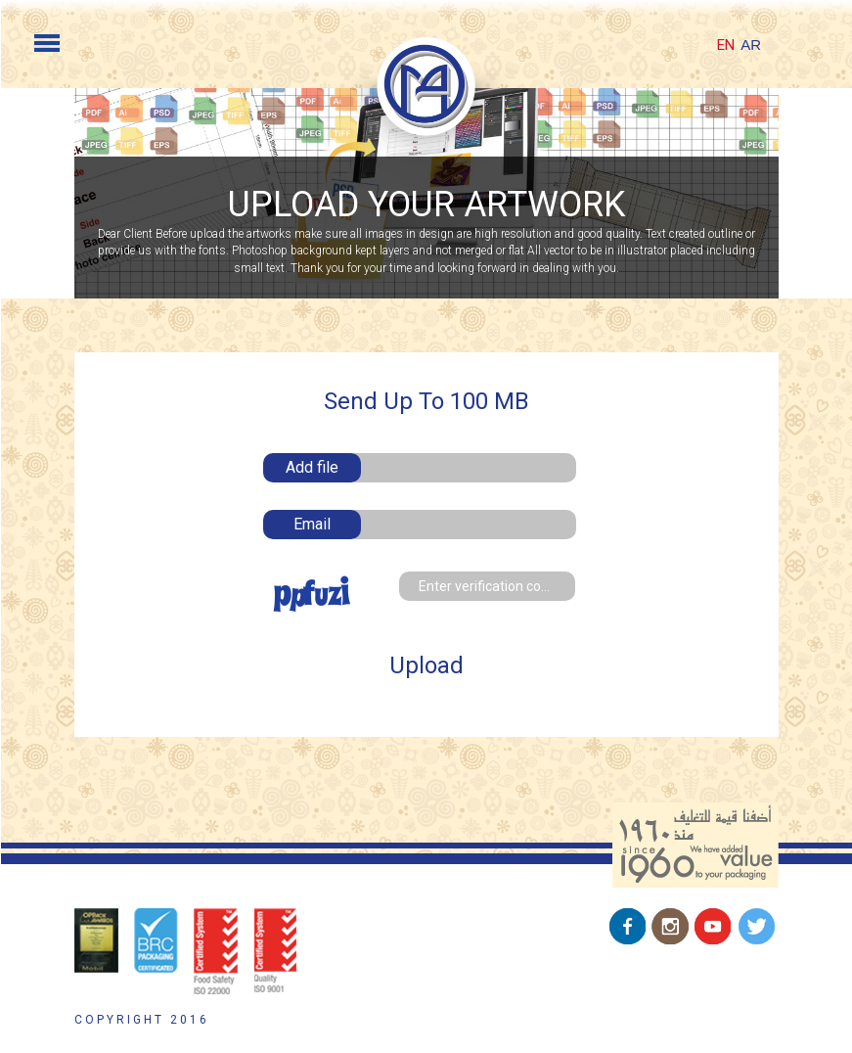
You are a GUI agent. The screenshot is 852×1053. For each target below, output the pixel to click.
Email (312, 524)
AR (750, 44)
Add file (312, 467)
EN (726, 45)
